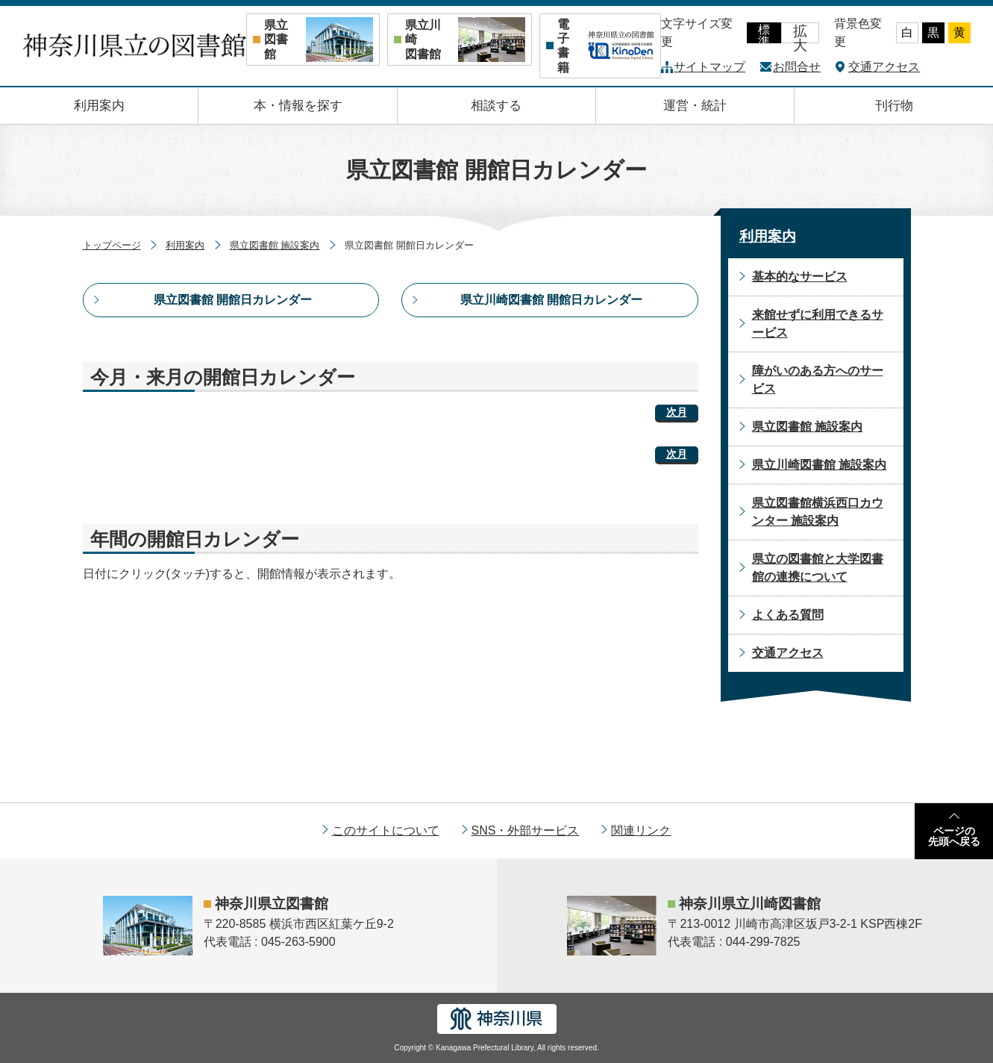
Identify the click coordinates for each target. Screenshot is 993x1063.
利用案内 (99, 106)
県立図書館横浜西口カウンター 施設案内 (817, 511)
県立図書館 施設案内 (275, 245)
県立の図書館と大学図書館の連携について (817, 567)
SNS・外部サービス (526, 830)
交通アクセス (884, 66)
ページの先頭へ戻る (954, 836)
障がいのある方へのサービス (817, 379)
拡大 (800, 33)
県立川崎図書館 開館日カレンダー (551, 299)
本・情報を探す (298, 106)
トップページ (112, 245)
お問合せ (797, 66)
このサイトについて (385, 830)
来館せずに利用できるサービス (817, 323)
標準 (764, 33)
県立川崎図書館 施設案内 (819, 464)
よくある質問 (788, 614)
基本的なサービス (800, 276)
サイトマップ (709, 66)
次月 (676, 412)
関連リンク (641, 830)
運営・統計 (695, 106)
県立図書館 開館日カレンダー (233, 299)
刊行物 (894, 106)
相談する (496, 106)
